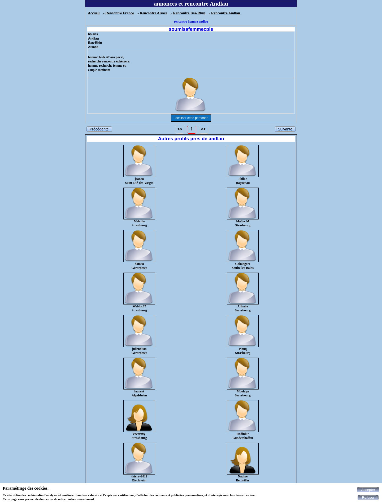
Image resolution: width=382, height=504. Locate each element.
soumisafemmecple (191, 29)
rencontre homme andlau (191, 21)
